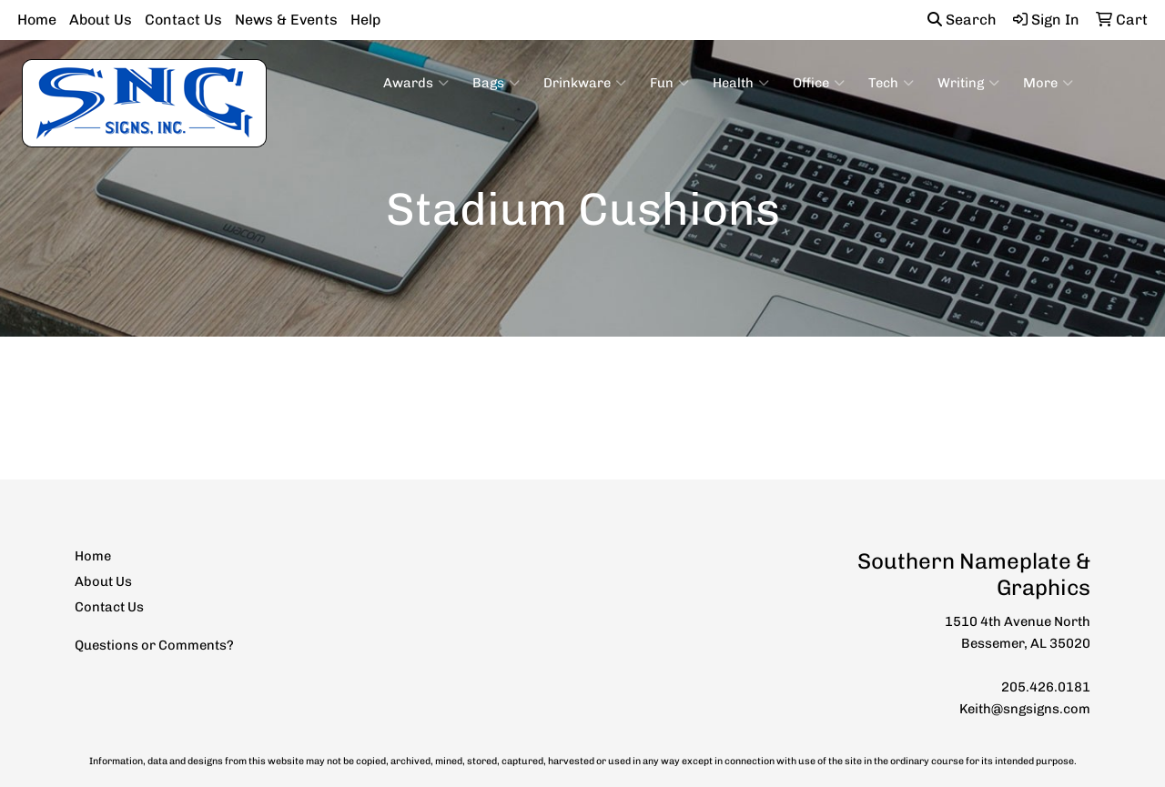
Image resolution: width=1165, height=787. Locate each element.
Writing (968, 83)
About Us (100, 19)
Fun (669, 83)
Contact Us (183, 19)
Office (819, 83)
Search (962, 19)
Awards (416, 83)
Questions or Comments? (154, 645)
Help (365, 19)
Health (741, 83)
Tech (891, 83)
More (1048, 83)
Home (36, 19)
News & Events (286, 19)
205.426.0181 (1045, 687)
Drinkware (584, 83)
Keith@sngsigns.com (1024, 709)
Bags (496, 83)
